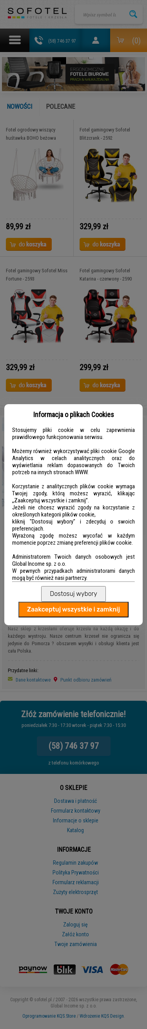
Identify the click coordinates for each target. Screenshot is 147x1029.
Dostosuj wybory (73, 593)
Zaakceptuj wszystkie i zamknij (73, 609)
